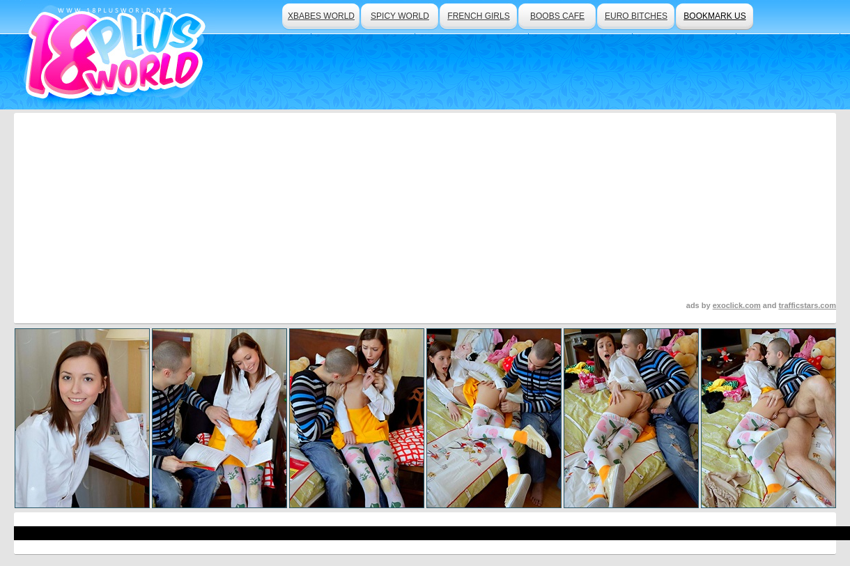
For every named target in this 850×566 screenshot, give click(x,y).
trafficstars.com (807, 305)
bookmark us (714, 16)
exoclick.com (737, 305)
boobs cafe (557, 16)
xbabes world (321, 16)
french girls (478, 16)
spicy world (400, 16)
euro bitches (636, 16)
